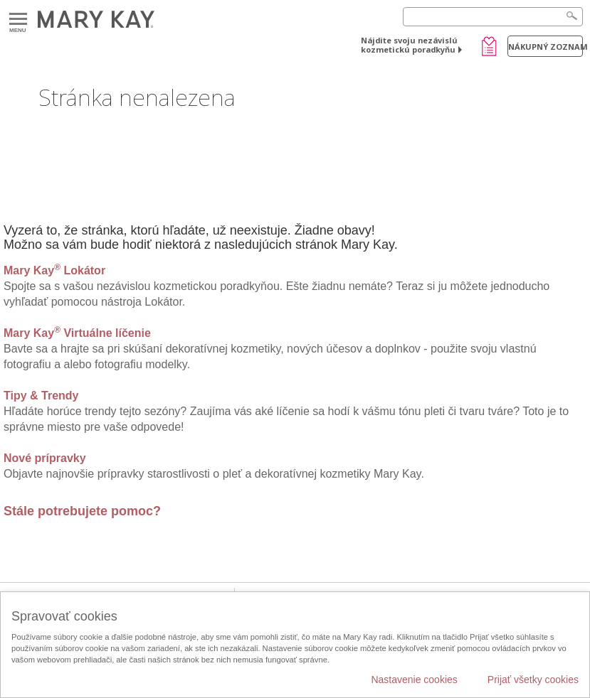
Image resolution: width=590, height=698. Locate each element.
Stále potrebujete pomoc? (82, 511)
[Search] (493, 16)
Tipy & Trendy (41, 396)
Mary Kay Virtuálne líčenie (77, 333)
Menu (18, 19)
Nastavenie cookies (414, 679)
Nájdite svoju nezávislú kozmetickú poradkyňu (409, 45)
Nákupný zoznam (545, 46)
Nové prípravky (45, 458)
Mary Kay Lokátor (54, 270)
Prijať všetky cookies (533, 679)
